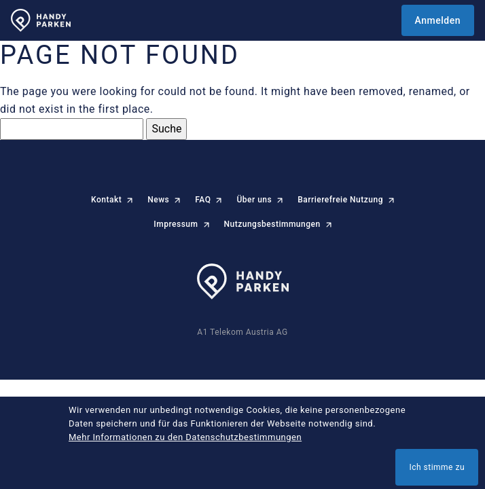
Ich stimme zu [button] (437, 467)
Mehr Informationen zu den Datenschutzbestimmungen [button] (185, 437)
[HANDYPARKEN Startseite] (41, 20)
